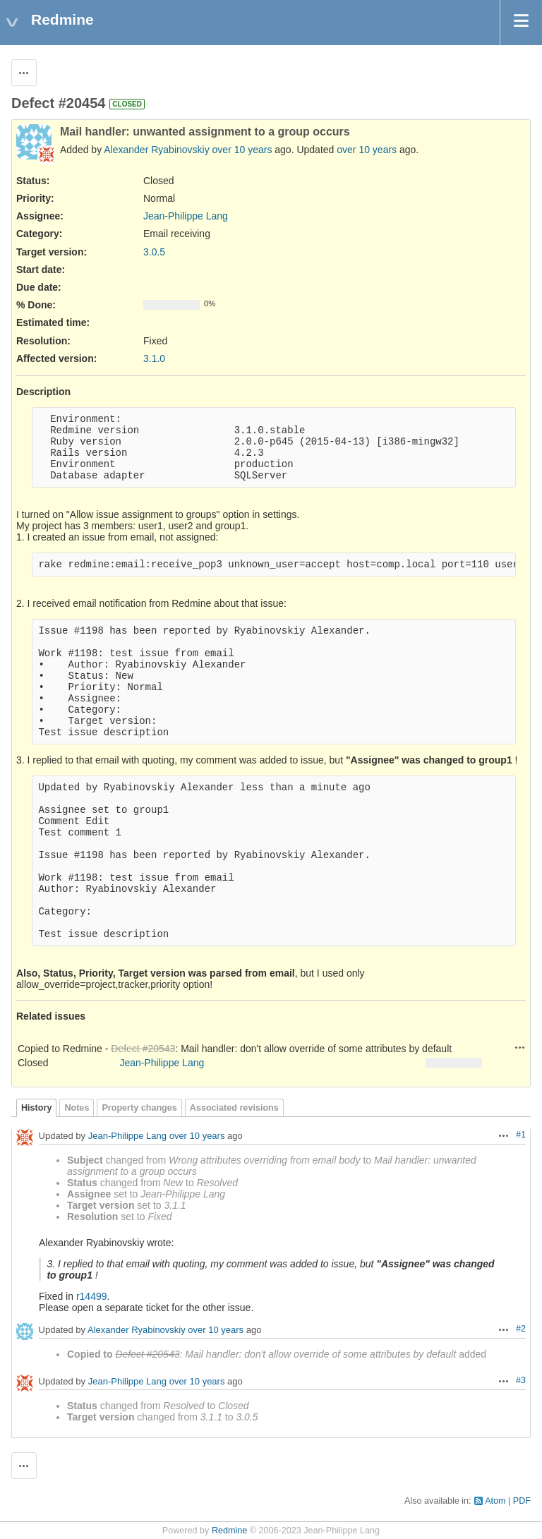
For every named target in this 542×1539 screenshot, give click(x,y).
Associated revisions (234, 1108)
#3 (521, 1380)
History (36, 1108)
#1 (521, 1135)
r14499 (91, 1296)
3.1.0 (154, 358)
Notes (76, 1108)
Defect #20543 (143, 1048)
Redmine (229, 1530)
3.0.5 (154, 252)
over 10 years (242, 149)
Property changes (139, 1108)
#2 (521, 1329)
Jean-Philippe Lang (185, 216)
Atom (495, 1501)
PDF (522, 1501)
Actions (520, 1047)
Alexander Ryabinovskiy (156, 149)
